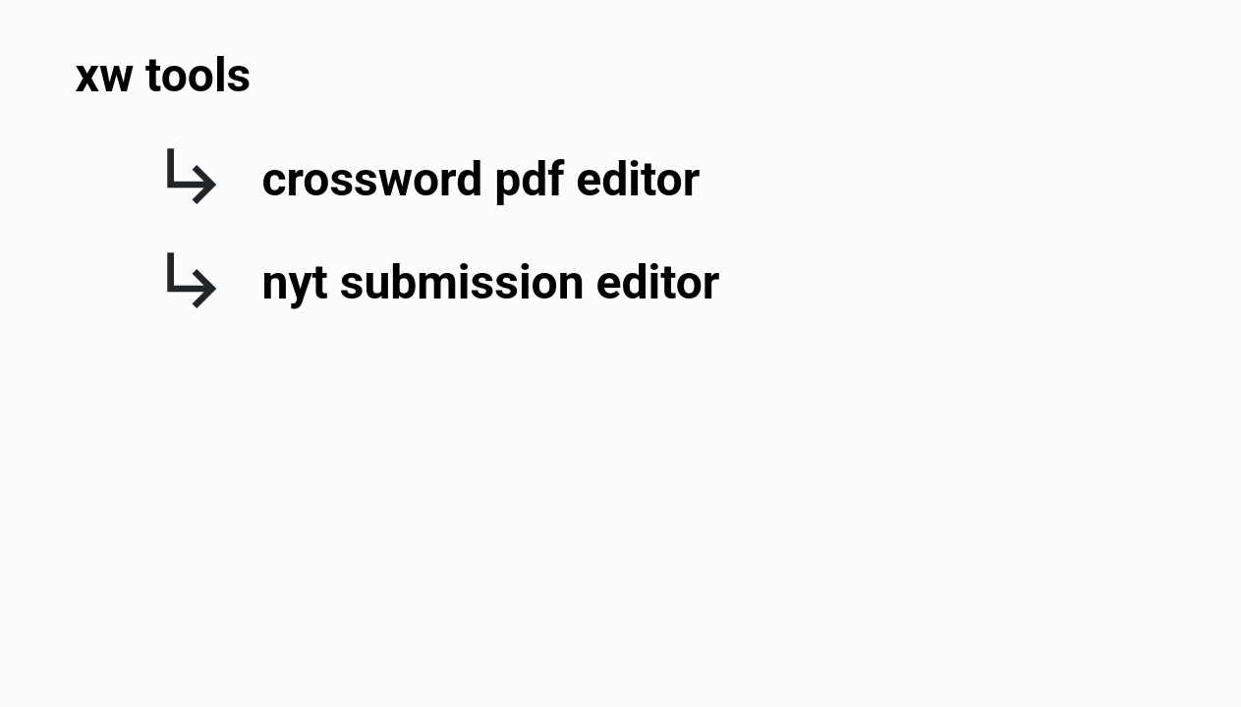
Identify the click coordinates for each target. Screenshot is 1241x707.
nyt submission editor (491, 282)
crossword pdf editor (481, 179)
